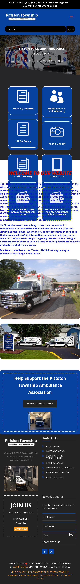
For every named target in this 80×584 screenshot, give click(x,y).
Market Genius (21, 566)
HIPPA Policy (23, 141)
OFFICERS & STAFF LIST (57, 472)
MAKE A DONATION (55, 451)
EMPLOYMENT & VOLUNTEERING (54, 456)
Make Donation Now (41, 403)
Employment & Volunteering (57, 110)
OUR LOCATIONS (54, 477)
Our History (53, 446)
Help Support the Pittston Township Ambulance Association (40, 385)
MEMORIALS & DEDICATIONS (60, 467)
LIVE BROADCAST (54, 462)
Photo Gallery (56, 143)
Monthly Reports (23, 108)
